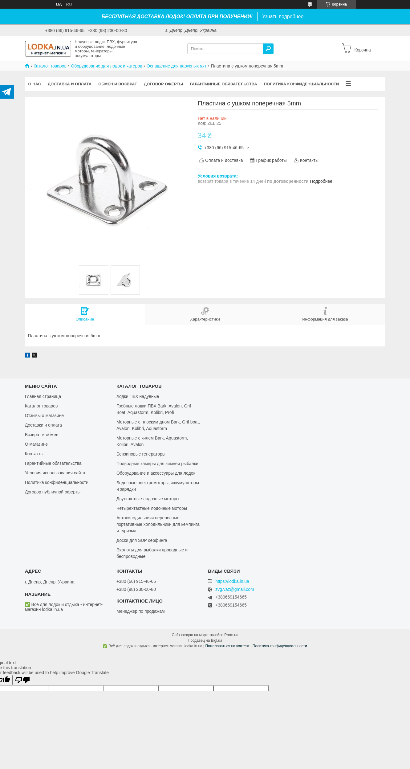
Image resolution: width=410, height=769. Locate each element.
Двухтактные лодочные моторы (147, 498)
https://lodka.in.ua (232, 581)
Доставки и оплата (43, 425)
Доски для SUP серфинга (141, 540)
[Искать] (268, 48)
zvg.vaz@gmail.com (234, 589)
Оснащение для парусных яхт (176, 65)
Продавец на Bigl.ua (205, 640)
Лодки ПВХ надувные (137, 396)
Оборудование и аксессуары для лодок (155, 473)
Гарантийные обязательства (223, 84)
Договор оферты (163, 84)
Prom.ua (231, 635)
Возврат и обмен (42, 434)
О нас (34, 84)
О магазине (36, 444)
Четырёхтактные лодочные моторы (151, 508)
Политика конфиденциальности (301, 84)
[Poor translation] (22, 680)
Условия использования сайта (55, 472)
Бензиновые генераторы (140, 454)
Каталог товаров (50, 65)
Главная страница (43, 396)
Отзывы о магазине (44, 415)
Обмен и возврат (117, 84)
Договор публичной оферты (52, 491)
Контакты (34, 453)
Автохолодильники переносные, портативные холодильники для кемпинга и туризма (158, 524)
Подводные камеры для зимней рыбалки (157, 463)
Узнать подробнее (282, 16)
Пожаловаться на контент (227, 646)
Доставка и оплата (69, 84)
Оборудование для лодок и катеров (106, 65)
